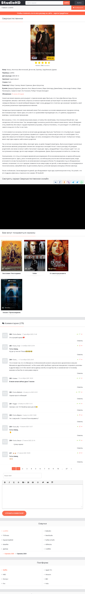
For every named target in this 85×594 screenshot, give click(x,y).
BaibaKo (48, 492)
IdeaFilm (5, 505)
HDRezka (49, 505)
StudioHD (11, 2)
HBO (4, 535)
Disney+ (5, 540)
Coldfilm (48, 510)
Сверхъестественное (12, 562)
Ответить (80, 302)
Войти (79, 3)
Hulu (47, 544)
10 (58, 430)
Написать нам (7, 590)
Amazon (48, 535)
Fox (4, 544)
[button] (5, 443)
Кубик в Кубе (50, 501)
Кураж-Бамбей (8, 501)
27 (66, 430)
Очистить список (42, 567)
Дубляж (5, 510)
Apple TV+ (49, 531)
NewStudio (49, 496)
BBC (47, 540)
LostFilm (11, 73)
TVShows (6, 496)
